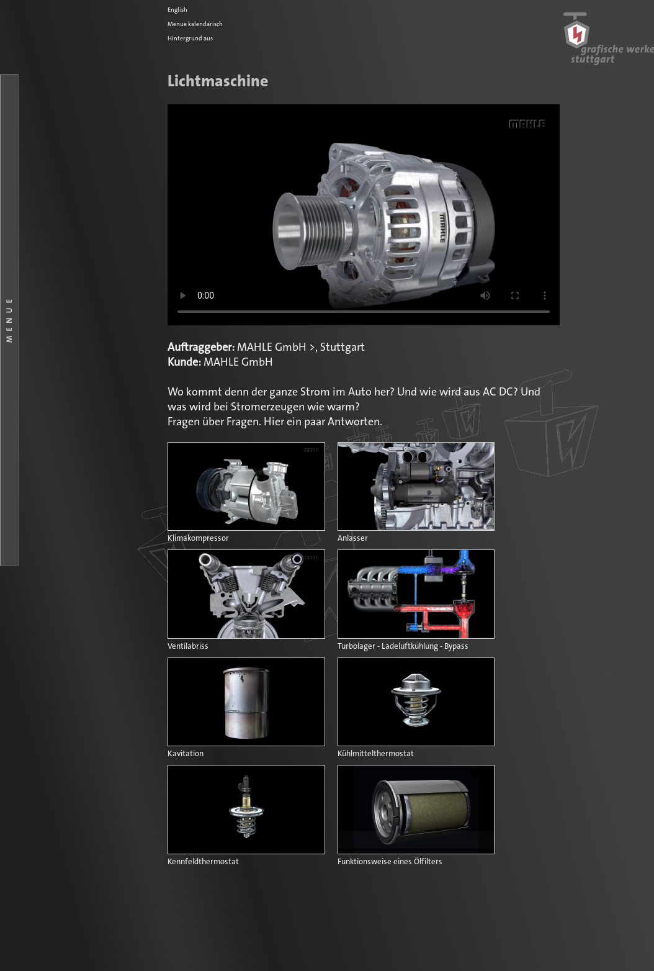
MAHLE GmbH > (276, 347)
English (177, 10)
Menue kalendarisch (195, 24)
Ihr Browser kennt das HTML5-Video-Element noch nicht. (364, 214)
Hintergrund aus (190, 38)
